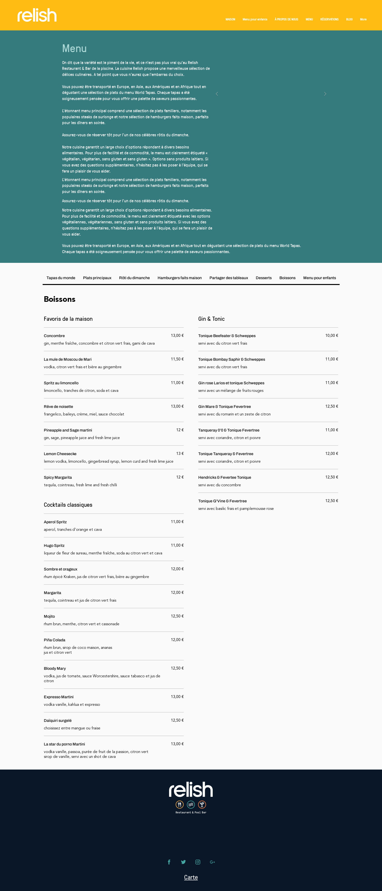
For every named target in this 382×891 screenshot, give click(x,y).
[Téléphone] (169, 862)
